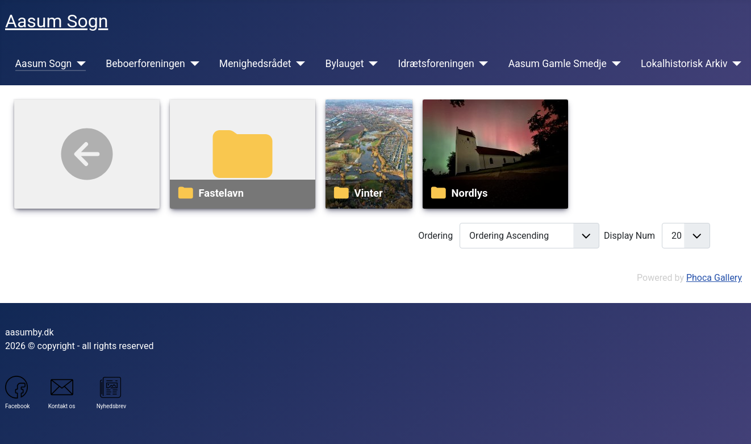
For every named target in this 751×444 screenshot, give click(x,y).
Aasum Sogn (43, 63)
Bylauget (345, 63)
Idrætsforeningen (436, 63)
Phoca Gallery (714, 277)
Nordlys (470, 193)
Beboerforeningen (145, 63)
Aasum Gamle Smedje (557, 63)
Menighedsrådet (255, 63)
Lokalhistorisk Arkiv (684, 63)
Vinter (368, 193)
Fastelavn (221, 193)
